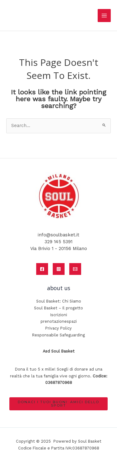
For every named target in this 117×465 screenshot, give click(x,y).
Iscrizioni (58, 314)
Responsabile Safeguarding (58, 335)
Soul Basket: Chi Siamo (58, 301)
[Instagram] (59, 269)
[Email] (75, 269)
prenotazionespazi (59, 321)
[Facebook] (42, 269)
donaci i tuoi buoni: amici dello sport (58, 404)
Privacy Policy (58, 328)
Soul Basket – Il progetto (58, 308)
